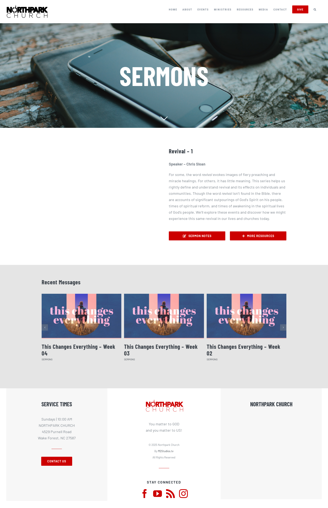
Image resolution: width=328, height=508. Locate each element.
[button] (315, 9)
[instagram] (183, 493)
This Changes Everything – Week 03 (161, 350)
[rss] (170, 493)
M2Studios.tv (165, 451)
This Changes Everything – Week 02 (244, 350)
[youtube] (157, 493)
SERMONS (47, 359)
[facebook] (144, 493)
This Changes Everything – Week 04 (78, 350)
